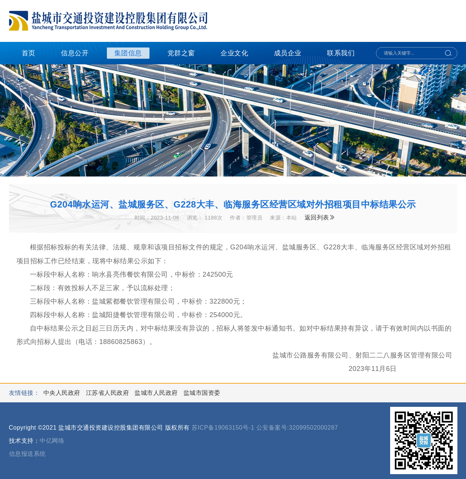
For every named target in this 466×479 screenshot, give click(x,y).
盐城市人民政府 (157, 393)
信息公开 (75, 53)
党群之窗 (181, 53)
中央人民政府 (62, 393)
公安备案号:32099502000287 (297, 427)
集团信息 (128, 53)
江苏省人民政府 (108, 393)
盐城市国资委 (201, 393)
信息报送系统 (27, 454)
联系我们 (341, 53)
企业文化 (234, 53)
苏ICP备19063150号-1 (223, 427)
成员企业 (288, 53)
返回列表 (320, 217)
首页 (29, 53)
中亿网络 (52, 440)
